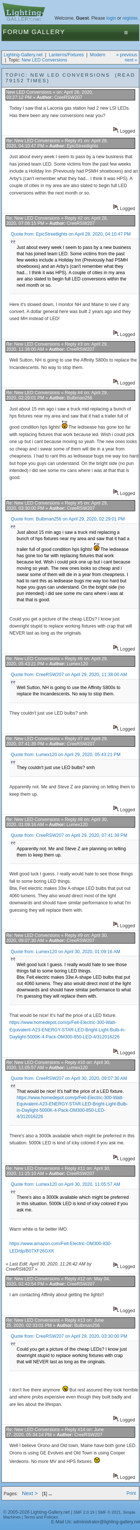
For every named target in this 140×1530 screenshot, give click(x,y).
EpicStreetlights (82, 146)
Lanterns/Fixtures (66, 54)
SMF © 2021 (109, 1512)
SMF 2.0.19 (84, 1512)
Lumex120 (77, 663)
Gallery (48, 32)
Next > (30, 1493)
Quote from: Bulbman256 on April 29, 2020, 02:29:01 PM (68, 519)
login (111, 18)
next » (131, 60)
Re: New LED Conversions (33, 140)
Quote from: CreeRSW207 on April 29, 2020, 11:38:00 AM (69, 674)
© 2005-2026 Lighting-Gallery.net (36, 1512)
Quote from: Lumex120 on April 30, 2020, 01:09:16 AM (65, 951)
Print (131, 1493)
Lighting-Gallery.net (23, 54)
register (129, 18)
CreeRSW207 (68, 97)
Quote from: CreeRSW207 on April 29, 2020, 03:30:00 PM (69, 1336)
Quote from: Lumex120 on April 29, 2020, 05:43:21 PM (66, 754)
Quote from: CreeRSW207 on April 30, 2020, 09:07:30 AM (69, 1078)
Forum (16, 32)
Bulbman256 (79, 397)
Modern (97, 54)
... (50, 1493)
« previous (126, 54)
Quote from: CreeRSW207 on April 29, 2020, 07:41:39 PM (69, 835)
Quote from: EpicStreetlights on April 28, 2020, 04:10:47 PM (71, 234)
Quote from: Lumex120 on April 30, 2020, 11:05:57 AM (65, 1184)
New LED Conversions (44, 60)
